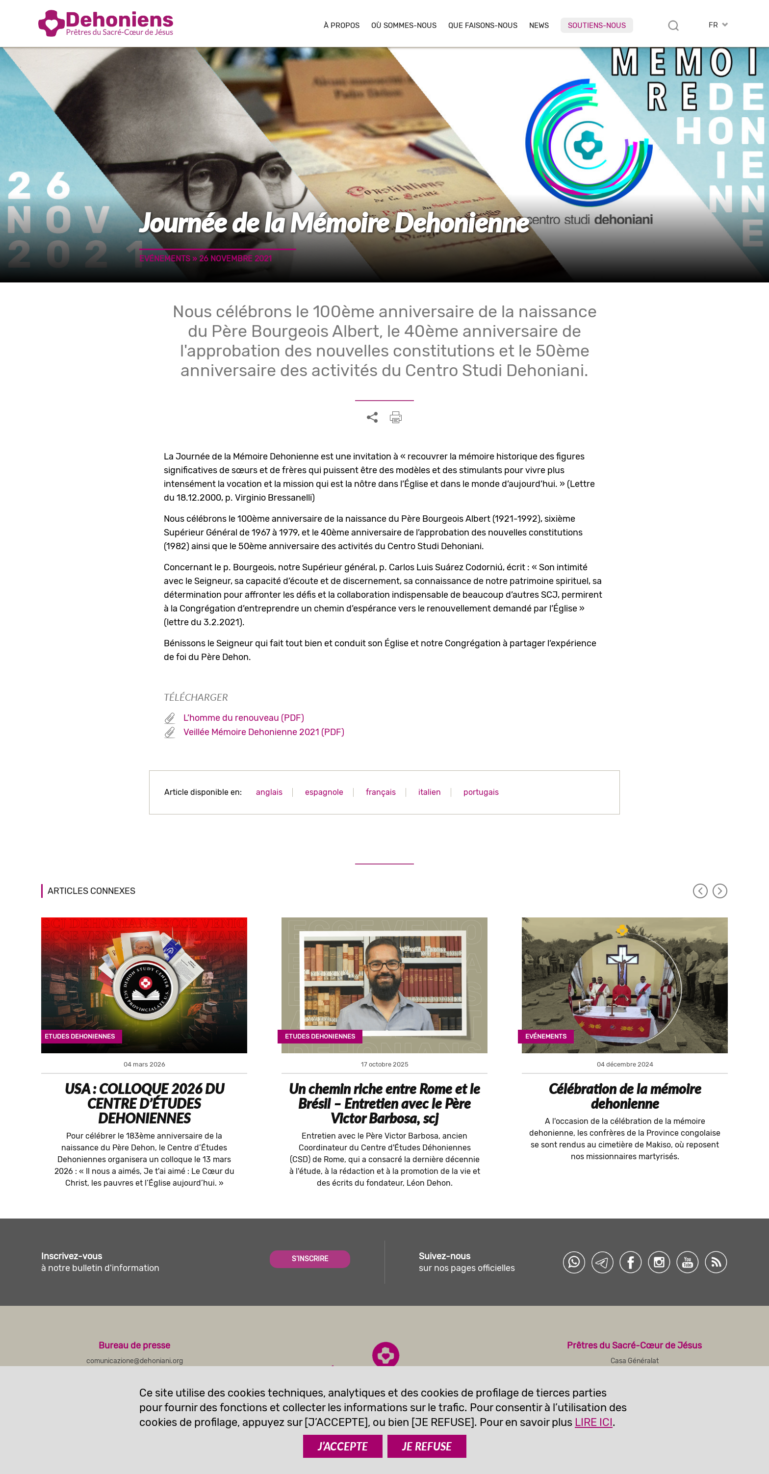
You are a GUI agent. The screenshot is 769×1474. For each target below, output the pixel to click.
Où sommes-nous (403, 25)
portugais (481, 792)
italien (429, 792)
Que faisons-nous (482, 25)
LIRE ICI (594, 1422)
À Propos (341, 25)
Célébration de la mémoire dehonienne (625, 1096)
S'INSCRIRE (310, 1259)
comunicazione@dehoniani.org (134, 1361)
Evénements (164, 258)
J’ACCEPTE (343, 1446)
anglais (269, 792)
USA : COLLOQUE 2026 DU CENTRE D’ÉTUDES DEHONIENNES (144, 1103)
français (381, 792)
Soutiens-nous (597, 25)
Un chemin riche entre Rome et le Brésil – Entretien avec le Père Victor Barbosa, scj (384, 1103)
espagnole (324, 792)
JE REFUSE (427, 1446)
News (539, 25)
